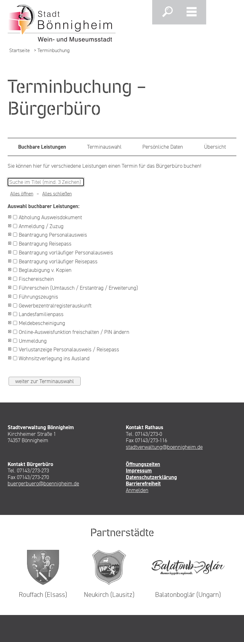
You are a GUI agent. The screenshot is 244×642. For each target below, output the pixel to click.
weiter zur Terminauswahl (44, 381)
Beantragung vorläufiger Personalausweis (63, 252)
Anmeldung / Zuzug (38, 226)
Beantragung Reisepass (42, 244)
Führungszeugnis (35, 297)
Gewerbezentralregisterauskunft (52, 305)
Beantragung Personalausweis (50, 235)
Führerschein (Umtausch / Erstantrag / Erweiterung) (75, 288)
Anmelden (137, 490)
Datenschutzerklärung (151, 477)
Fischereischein (33, 279)
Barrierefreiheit (143, 483)
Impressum (139, 470)
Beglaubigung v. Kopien (42, 270)
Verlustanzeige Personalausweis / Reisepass (66, 349)
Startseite (19, 50)
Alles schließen (57, 193)
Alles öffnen (21, 193)
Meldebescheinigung (39, 323)
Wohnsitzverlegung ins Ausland (51, 358)
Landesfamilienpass (38, 314)
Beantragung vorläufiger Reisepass (55, 261)
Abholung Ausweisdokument (47, 217)
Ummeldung (30, 341)
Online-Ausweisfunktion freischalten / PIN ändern (71, 332)
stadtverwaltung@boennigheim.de (164, 447)
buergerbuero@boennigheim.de (43, 483)
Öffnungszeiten (143, 464)
